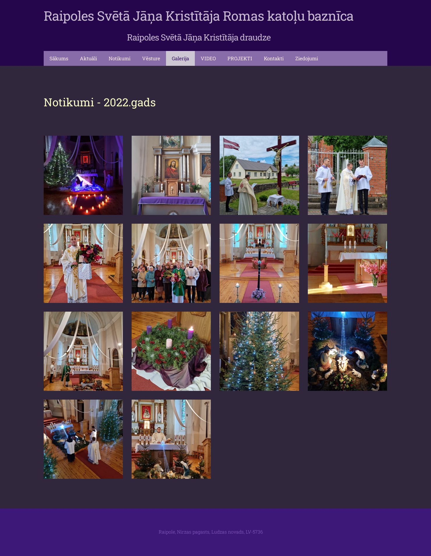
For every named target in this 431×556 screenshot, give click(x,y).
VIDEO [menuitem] (208, 58)
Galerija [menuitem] (180, 58)
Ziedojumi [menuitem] (306, 58)
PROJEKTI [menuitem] (239, 58)
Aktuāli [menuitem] (88, 58)
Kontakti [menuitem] (274, 58)
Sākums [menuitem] (59, 58)
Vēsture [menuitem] (151, 58)
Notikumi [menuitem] (119, 58)
